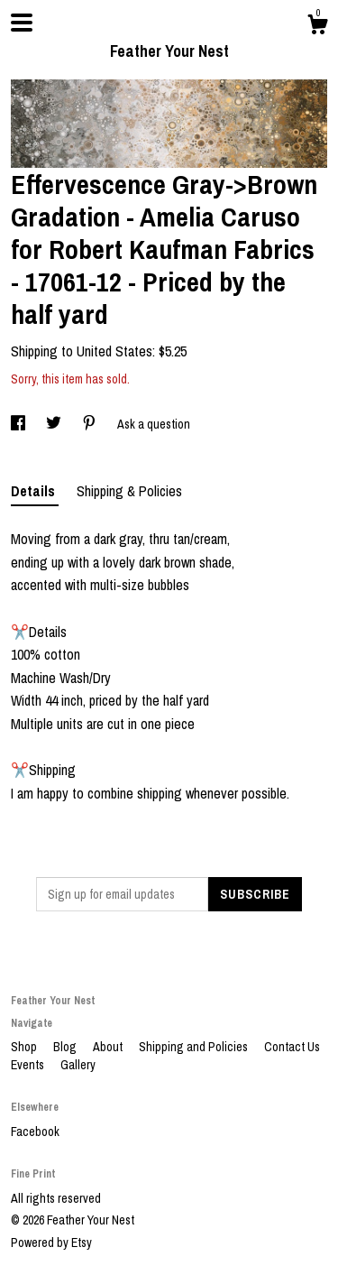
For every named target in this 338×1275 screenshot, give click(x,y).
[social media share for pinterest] (90, 424)
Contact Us (292, 1047)
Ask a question (153, 424)
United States (114, 351)
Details (35, 491)
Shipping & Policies (129, 491)
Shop (25, 1047)
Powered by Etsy (51, 1242)
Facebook (35, 1131)
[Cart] (317, 27)
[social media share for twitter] (55, 424)
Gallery (78, 1065)
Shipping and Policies (195, 1047)
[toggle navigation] (21, 23)
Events (29, 1065)
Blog (66, 1047)
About (109, 1047)
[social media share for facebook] (19, 424)
